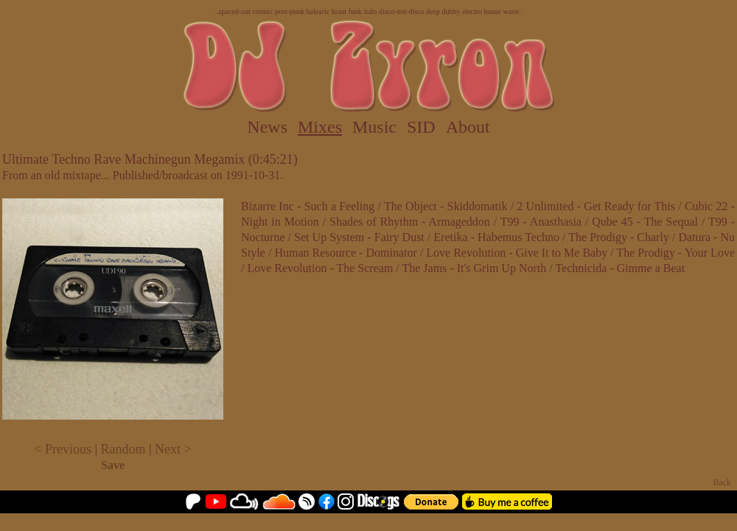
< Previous (62, 449)
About (468, 126)
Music (374, 126)
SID (421, 126)
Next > (173, 449)
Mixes (320, 126)
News (267, 126)
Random (123, 449)
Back (722, 482)
